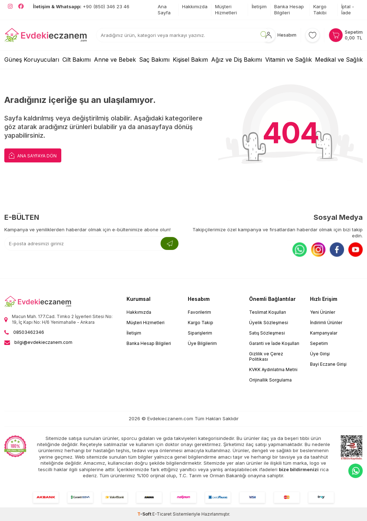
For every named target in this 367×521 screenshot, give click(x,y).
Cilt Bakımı (76, 59)
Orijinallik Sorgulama (270, 380)
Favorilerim (199, 312)
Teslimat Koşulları (267, 312)
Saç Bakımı (154, 59)
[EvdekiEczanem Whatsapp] (355, 471)
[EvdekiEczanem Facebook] (21, 6)
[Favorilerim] (312, 35)
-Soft (144, 514)
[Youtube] (355, 249)
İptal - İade (347, 9)
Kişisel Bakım (190, 59)
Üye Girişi (320, 353)
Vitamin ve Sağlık (288, 59)
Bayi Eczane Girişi (328, 364)
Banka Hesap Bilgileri (289, 9)
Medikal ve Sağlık (339, 59)
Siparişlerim (200, 333)
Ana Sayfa (164, 9)
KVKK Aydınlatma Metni (273, 369)
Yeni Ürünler (322, 312)
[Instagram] (318, 249)
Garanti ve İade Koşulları (274, 343)
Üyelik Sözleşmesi (268, 322)
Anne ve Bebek (115, 59)
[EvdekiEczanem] (45, 35)
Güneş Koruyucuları (31, 59)
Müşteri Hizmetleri (226, 9)
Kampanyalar (323, 333)
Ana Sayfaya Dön (33, 155)
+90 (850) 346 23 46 (81, 6)
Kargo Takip (200, 322)
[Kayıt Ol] (169, 243)
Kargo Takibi (320, 9)
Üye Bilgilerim (202, 343)
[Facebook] (337, 249)
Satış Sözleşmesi (267, 333)
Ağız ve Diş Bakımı (236, 59)
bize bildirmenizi (299, 469)
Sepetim (319, 343)
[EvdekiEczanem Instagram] (10, 6)
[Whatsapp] (299, 249)
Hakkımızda (195, 6)
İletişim (259, 6)
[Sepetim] (346, 35)
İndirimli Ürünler (326, 322)
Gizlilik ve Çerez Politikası (266, 356)
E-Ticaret (162, 514)
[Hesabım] (278, 35)
